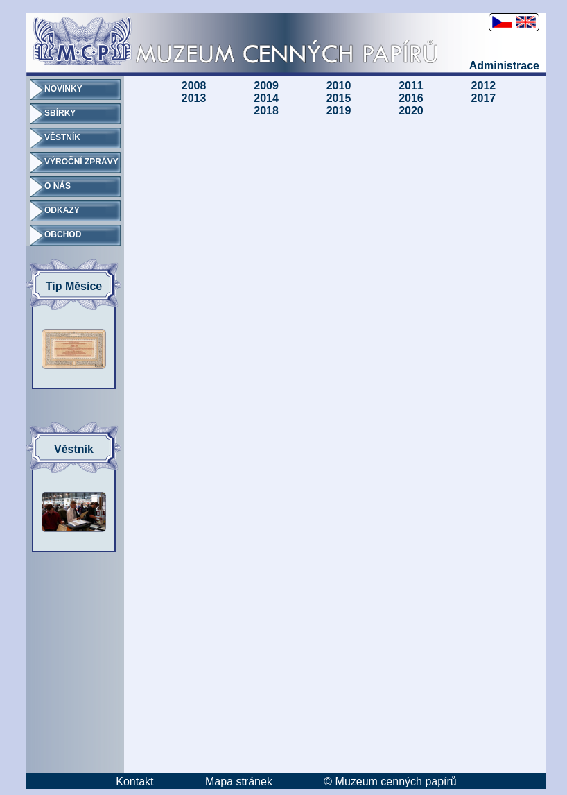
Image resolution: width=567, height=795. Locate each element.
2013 (194, 98)
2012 (483, 86)
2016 (411, 98)
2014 (266, 98)
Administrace (504, 65)
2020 (411, 111)
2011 (411, 86)
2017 (483, 98)
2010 (338, 86)
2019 (338, 111)
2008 (194, 86)
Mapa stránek (238, 781)
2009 (266, 86)
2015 (338, 98)
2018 (266, 111)
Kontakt (134, 781)
